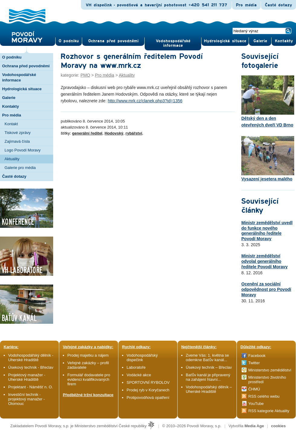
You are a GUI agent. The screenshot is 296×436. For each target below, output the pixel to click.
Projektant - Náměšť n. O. (30, 387)
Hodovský (114, 133)
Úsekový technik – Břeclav (209, 367)
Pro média (246, 5)
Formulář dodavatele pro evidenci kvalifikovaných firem (88, 379)
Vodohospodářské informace (173, 43)
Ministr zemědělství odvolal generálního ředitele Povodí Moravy (264, 261)
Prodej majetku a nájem (88, 355)
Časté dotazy (278, 5)
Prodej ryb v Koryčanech (148, 390)
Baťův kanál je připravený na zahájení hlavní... (208, 377)
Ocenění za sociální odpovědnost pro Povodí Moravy (266, 289)
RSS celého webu (263, 396)
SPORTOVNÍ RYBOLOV (148, 382)
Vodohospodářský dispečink (142, 357)
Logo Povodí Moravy (22, 150)
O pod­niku (69, 41)
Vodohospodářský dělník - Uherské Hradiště (30, 357)
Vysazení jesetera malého (267, 158)
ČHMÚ (254, 389)
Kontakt (11, 124)
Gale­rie (260, 41)
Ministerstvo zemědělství (269, 370)
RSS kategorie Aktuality (268, 411)
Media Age (254, 426)
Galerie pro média (20, 167)
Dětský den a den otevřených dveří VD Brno (267, 101)
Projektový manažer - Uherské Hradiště (26, 377)
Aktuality (12, 159)
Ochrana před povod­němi (113, 41)
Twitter (254, 363)
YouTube (256, 403)
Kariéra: (11, 347)
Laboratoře (136, 367)
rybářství (134, 133)
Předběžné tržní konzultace (88, 395)
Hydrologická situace (225, 41)
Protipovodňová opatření (148, 397)
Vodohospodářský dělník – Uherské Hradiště (209, 389)
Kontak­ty (284, 41)
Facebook (256, 355)
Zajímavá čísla (17, 141)
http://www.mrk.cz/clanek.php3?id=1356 (145, 100)
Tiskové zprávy (18, 132)
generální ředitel (87, 133)
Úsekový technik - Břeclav (30, 367)
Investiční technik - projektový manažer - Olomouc (26, 399)
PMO (85, 75)
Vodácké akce (139, 375)
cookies (278, 426)
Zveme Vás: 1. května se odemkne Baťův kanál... (207, 357)
